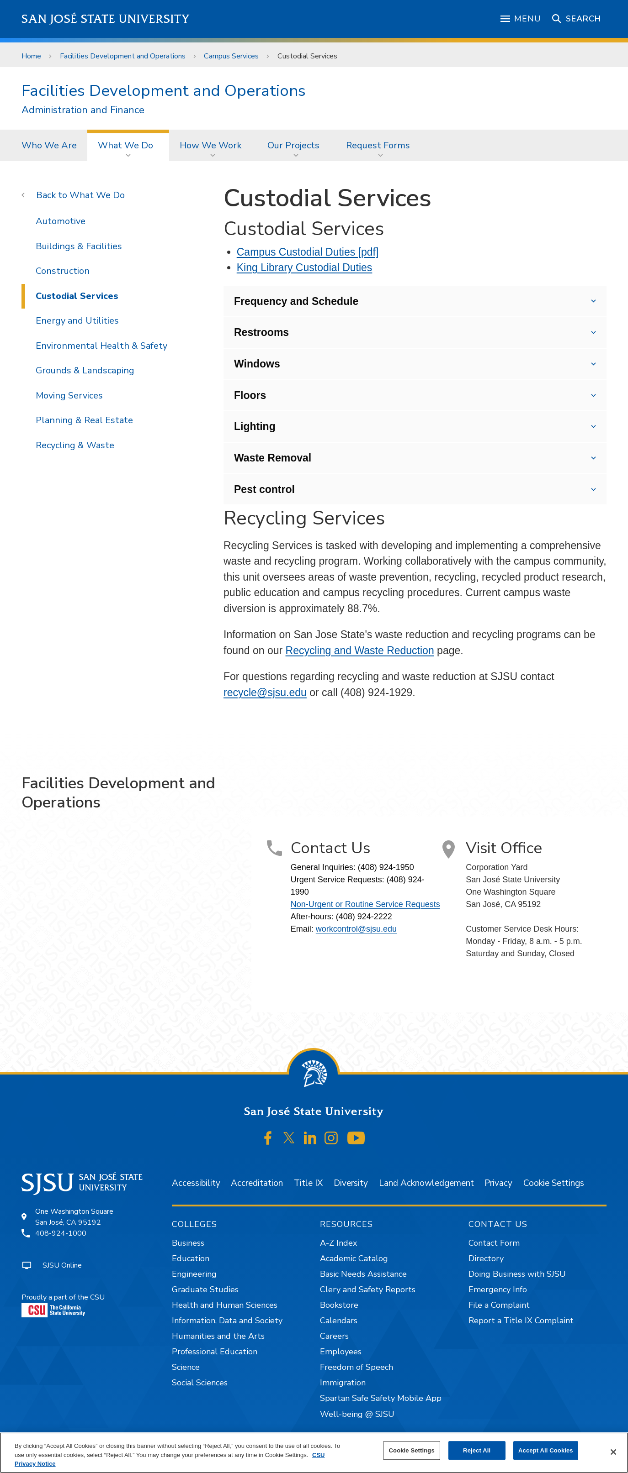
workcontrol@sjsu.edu (356, 928)
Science (186, 1367)
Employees (341, 1351)
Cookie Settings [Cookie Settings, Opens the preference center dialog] (412, 1450)
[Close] (613, 1452)
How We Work (210, 145)
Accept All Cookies (545, 1450)
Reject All (476, 1450)
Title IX (308, 1183)
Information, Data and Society (227, 1320)
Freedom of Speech (356, 1367)
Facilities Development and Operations (123, 56)
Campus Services (231, 56)
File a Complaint (499, 1305)
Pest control (264, 489)
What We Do (125, 145)
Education (190, 1258)
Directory (486, 1258)
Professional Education (214, 1351)
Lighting (255, 426)
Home (31, 56)
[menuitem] (49, 145)
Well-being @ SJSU (357, 1414)
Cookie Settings (553, 1183)
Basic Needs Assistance (363, 1274)
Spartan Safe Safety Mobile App (381, 1398)
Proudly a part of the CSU (63, 1304)
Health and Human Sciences (224, 1305)
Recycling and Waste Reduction (360, 650)
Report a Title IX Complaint (521, 1320)
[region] (314, 1452)
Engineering (194, 1274)
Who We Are (49, 145)
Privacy (498, 1183)
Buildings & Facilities (79, 246)
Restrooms (261, 332)
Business (188, 1242)
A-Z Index (338, 1242)
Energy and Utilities (77, 321)
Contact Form (494, 1242)
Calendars (338, 1320)
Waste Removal (272, 458)
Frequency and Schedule (296, 301)
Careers (334, 1336)
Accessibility (196, 1183)
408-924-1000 (60, 1233)
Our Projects (293, 145)
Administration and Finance (82, 110)
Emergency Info (497, 1289)
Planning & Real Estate (84, 420)
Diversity (351, 1183)
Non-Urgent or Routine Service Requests (365, 904)
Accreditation (257, 1183)
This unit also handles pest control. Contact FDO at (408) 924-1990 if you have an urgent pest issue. (415, 490)
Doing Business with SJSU (517, 1274)
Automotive (60, 221)
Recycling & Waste (75, 445)
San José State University (105, 19)
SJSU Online (62, 1265)
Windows (257, 364)
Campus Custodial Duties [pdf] (308, 252)
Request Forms (378, 145)
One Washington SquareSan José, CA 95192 (74, 1216)
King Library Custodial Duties (305, 267)
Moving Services (69, 395)
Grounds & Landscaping (85, 370)
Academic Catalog (354, 1258)
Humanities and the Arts (218, 1336)
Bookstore (339, 1305)
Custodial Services (307, 56)
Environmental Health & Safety (101, 346)
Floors (250, 395)
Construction (63, 271)
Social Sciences (200, 1382)
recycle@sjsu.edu (265, 692)
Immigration (343, 1382)
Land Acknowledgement (426, 1183)
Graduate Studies (205, 1289)
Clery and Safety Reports (367, 1289)
